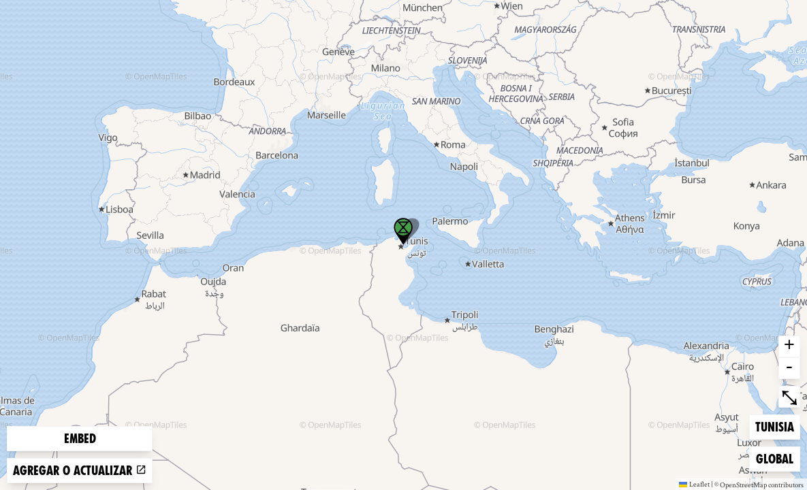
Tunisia (777, 425)
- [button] (789, 368)
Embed (80, 438)
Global (777, 457)
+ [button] (789, 346)
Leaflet (694, 484)
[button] (403, 231)
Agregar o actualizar (79, 470)
